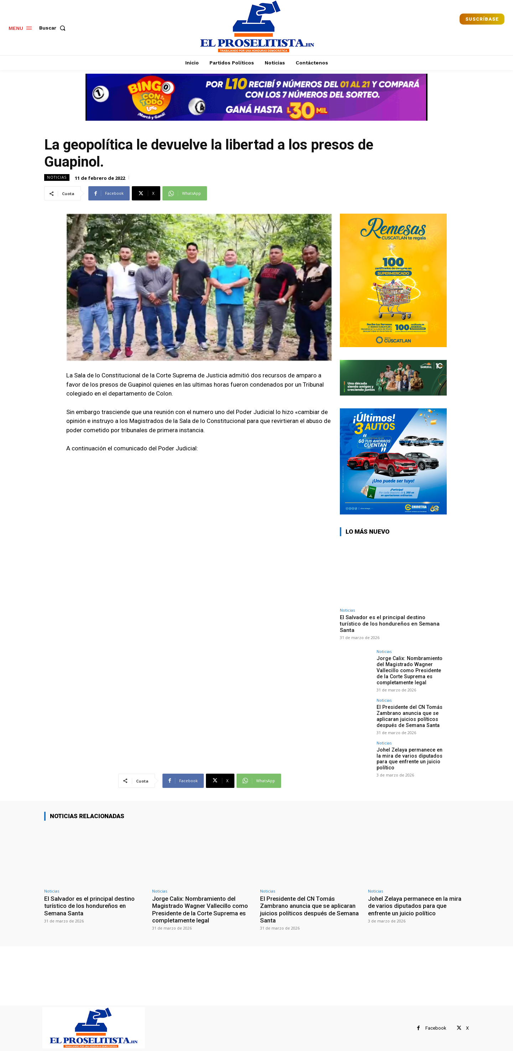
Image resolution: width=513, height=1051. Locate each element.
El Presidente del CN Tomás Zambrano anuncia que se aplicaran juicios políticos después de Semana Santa (409, 715)
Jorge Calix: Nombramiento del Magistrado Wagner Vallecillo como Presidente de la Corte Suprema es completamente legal (409, 670)
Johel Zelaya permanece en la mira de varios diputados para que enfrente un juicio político (412, 758)
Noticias (56, 177)
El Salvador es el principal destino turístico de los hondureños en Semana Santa (390, 623)
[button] (53, 27)
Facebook (435, 1028)
